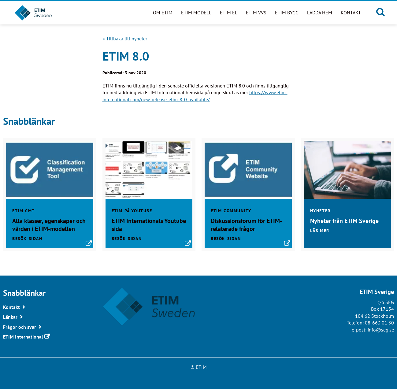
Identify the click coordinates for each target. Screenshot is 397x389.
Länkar (10, 317)
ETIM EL (228, 12)
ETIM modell (196, 12)
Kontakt (351, 12)
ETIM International (23, 337)
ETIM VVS (256, 12)
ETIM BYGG (287, 12)
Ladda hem (319, 12)
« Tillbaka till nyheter (124, 38)
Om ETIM (163, 12)
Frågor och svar (19, 327)
